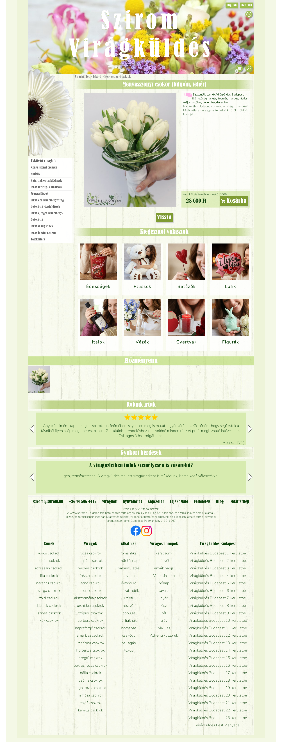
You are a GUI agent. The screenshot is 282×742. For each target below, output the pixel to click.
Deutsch (246, 5)
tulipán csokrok (90, 560)
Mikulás (164, 628)
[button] (250, 429)
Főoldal (38, 82)
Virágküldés (82, 76)
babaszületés (129, 568)
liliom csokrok (90, 590)
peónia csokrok (90, 680)
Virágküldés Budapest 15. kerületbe (217, 657)
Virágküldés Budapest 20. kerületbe (217, 695)
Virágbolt (49, 133)
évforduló (128, 583)
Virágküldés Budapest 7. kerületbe (218, 597)
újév (164, 620)
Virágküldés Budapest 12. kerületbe (217, 635)
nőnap (164, 583)
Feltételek (202, 502)
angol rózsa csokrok (90, 687)
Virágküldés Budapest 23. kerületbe (217, 717)
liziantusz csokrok (90, 642)
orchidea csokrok (90, 605)
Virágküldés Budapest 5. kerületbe (218, 583)
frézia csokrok (90, 575)
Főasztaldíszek (39, 193)
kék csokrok (49, 620)
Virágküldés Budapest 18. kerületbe (217, 680)
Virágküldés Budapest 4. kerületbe (218, 575)
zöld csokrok (49, 597)
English (232, 5)
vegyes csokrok (90, 568)
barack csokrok (49, 605)
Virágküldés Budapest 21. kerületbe (217, 702)
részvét (129, 605)
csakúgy (128, 635)
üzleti (128, 597)
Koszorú (55, 123)
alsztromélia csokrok (90, 597)
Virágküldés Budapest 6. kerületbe (218, 590)
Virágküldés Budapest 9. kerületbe (218, 613)
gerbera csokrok (90, 620)
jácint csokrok (90, 583)
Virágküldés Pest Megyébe (218, 725)
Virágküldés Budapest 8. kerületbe (218, 605)
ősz (164, 605)
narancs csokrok (49, 583)
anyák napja (164, 568)
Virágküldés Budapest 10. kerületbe (217, 620)
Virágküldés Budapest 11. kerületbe (217, 628)
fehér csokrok (49, 560)
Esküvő (97, 76)
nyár (164, 597)
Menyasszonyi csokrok (117, 76)
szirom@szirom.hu (48, 502)
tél (164, 613)
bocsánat (128, 628)
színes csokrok (49, 613)
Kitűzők (35, 174)
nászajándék (129, 590)
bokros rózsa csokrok (90, 665)
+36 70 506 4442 (83, 502)
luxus (128, 650)
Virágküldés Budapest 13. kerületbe (217, 642)
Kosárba (234, 201)
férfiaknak (128, 620)
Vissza (164, 217)
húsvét (163, 560)
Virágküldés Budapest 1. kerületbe (218, 553)
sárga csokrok (49, 590)
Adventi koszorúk (164, 635)
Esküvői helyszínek (42, 226)
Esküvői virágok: (44, 161)
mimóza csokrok (90, 695)
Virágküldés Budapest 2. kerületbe (218, 560)
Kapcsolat (155, 502)
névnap (128, 575)
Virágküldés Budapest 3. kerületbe (218, 568)
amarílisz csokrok (90, 635)
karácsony (164, 553)
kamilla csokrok (90, 710)
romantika (128, 553)
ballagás (129, 642)
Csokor (53, 94)
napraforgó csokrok (90, 628)
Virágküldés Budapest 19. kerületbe (217, 687)
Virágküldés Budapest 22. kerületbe (217, 710)
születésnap (128, 560)
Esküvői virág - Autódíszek (46, 187)
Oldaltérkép (239, 502)
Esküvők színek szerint (44, 233)
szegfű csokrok (90, 657)
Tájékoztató (38, 239)
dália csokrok (90, 672)
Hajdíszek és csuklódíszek (46, 180)
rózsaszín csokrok (49, 568)
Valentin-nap (164, 575)
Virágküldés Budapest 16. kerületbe (217, 665)
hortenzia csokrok (90, 650)
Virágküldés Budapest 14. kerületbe (217, 650)
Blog (220, 502)
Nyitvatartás (132, 502)
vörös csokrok (49, 553)
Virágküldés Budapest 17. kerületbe (217, 672)
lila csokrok (49, 575)
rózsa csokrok (90, 553)
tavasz (164, 590)
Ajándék (45, 86)
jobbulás (129, 613)
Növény (58, 103)
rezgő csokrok (90, 702)
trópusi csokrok (90, 613)
